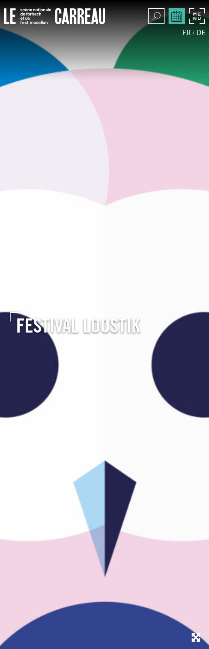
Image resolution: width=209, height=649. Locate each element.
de (201, 33)
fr (186, 33)
